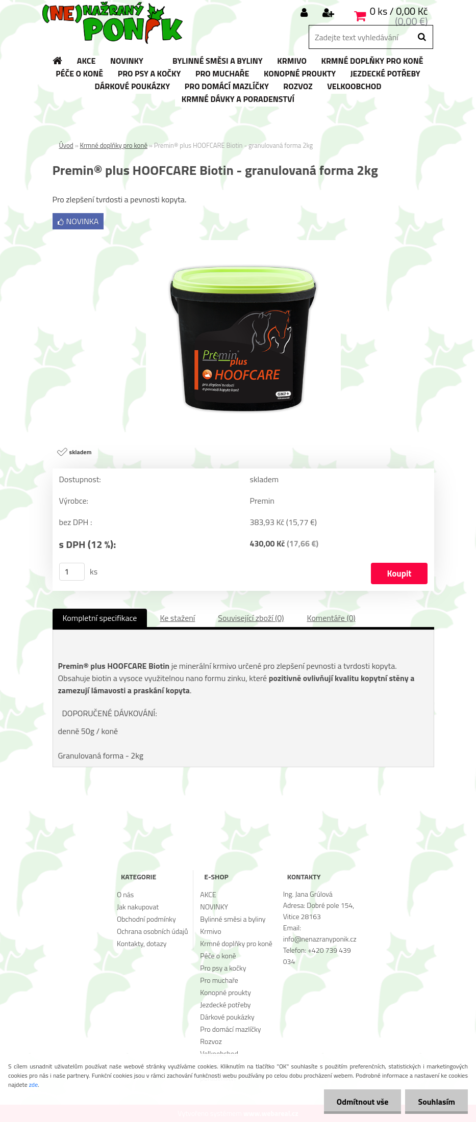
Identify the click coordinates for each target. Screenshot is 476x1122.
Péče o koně (218, 955)
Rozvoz (210, 1041)
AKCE (208, 894)
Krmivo (210, 931)
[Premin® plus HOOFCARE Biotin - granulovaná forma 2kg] (243, 244)
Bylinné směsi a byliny (232, 919)
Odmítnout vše (363, 1101)
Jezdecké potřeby (225, 1004)
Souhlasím (436, 1101)
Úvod (66, 145)
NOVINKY (214, 906)
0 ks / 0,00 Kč (399, 11)
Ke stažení (177, 618)
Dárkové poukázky (227, 1016)
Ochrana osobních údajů (152, 931)
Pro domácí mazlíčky (230, 1029)
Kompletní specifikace (100, 618)
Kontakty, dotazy (141, 943)
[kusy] (72, 572)
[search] (422, 37)
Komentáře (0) (331, 618)
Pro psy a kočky (223, 967)
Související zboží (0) (251, 618)
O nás (125, 894)
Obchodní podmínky (146, 919)
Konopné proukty (225, 992)
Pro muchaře (219, 980)
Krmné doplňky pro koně (113, 145)
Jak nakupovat (138, 906)
